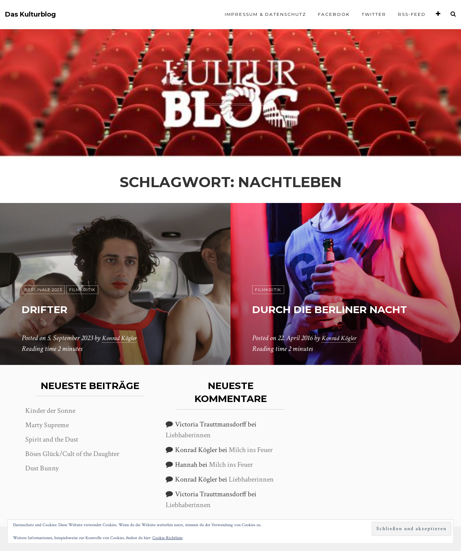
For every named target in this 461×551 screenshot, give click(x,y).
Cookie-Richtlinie (167, 538)
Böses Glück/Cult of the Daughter (72, 454)
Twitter (374, 14)
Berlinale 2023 (43, 289)
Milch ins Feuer (251, 450)
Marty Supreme (47, 425)
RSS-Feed (412, 14)
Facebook (334, 14)
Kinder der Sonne (50, 410)
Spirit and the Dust (51, 439)
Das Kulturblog (30, 14)
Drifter (54, 308)
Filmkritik (82, 289)
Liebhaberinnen (188, 435)
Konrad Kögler (121, 338)
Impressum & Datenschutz (265, 14)
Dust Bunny (42, 468)
